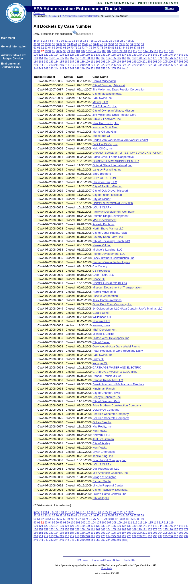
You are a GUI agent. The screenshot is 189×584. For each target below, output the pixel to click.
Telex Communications (107, 300)
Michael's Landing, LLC (107, 249)
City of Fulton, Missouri (107, 194)
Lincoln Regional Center (108, 485)
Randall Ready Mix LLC (108, 380)
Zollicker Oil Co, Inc (105, 144)
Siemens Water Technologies (111, 262)
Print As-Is (106, 568)
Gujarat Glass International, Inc (112, 165)
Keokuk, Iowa (101, 325)
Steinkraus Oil (101, 135)
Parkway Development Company (113, 211)
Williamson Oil (102, 317)
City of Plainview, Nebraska (110, 489)
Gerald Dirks (100, 312)
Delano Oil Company (106, 409)
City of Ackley (101, 443)
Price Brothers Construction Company (117, 405)
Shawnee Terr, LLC (105, 182)
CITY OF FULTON (104, 178)
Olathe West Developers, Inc (111, 338)
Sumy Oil (98, 359)
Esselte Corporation (105, 296)
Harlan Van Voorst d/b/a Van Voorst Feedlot (120, 140)
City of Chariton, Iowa (106, 392)
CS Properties (101, 270)
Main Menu (8, 37)
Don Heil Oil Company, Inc (109, 460)
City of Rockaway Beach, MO (111, 241)
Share (171, 8)
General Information (14, 46)
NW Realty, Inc (102, 426)
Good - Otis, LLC (103, 274)
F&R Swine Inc (102, 98)
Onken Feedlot (102, 422)
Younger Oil (100, 363)
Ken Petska (100, 430)
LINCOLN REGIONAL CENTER (113, 203)
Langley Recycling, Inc (107, 169)
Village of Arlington (104, 477)
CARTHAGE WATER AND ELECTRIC (117, 367)
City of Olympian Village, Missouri (114, 110)
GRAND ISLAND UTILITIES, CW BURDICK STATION (127, 152)
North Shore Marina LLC (108, 228)
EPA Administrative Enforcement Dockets (79, 16)
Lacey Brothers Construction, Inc (113, 258)
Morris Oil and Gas (104, 131)
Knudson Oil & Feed (105, 127)
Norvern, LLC (101, 321)
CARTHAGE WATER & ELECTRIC (115, 371)
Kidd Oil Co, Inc (102, 148)
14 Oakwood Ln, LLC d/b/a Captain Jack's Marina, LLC (128, 308)
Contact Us (39, 13)
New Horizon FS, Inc (106, 123)
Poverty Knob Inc (103, 224)
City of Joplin (101, 498)
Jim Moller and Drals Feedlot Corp (114, 114)
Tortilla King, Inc (103, 456)
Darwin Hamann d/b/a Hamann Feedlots (118, 384)
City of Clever (101, 342)
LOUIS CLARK (102, 207)
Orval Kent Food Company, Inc (112, 304)
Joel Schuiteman (103, 439)
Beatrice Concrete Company (111, 413)
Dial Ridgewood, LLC (106, 468)
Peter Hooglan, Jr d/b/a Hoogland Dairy (118, 350)
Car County (100, 266)
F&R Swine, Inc (102, 355)
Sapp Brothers (102, 173)
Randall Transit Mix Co (107, 376)
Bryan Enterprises (104, 451)
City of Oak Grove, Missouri (110, 190)
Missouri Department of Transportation (117, 287)
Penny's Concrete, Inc (107, 397)
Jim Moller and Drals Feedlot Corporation (119, 89)
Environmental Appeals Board (11, 65)
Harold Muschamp (104, 81)
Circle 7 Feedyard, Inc (107, 119)
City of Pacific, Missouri (107, 186)
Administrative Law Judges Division (14, 57)
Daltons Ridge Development (110, 216)
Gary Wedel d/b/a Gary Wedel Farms (116, 346)
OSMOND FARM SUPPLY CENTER (116, 161)
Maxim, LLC (100, 102)
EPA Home (51, 16)
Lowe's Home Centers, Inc (109, 494)
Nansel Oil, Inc (102, 245)
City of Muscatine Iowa (107, 93)
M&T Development (104, 220)
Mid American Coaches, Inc (110, 472)
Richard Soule (102, 481)
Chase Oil (99, 279)
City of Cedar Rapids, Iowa (110, 232)
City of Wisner (101, 199)
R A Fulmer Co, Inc (105, 106)
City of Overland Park (106, 401)
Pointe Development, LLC (109, 253)
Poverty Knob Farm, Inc (108, 237)
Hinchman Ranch (104, 388)
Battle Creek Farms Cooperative (113, 157)
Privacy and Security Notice (106, 560)
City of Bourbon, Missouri (109, 85)
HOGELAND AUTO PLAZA (110, 283)
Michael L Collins (103, 333)
